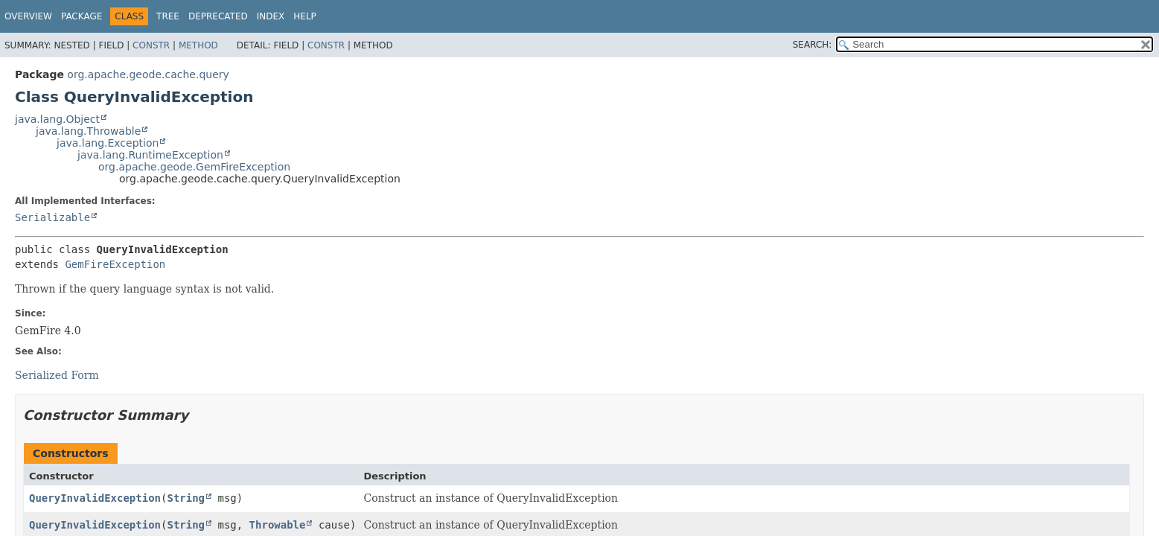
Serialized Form (57, 375)
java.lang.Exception (108, 143)
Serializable (52, 217)
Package (81, 16)
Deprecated (218, 16)
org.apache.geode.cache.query (148, 74)
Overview (28, 16)
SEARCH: (812, 44)
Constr (151, 45)
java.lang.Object (57, 119)
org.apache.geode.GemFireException (194, 167)
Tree (167, 16)
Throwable (277, 525)
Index (271, 16)
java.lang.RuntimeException (150, 155)
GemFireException (115, 264)
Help (304, 16)
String (186, 498)
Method (198, 45)
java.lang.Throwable (88, 131)
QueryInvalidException (95, 498)
